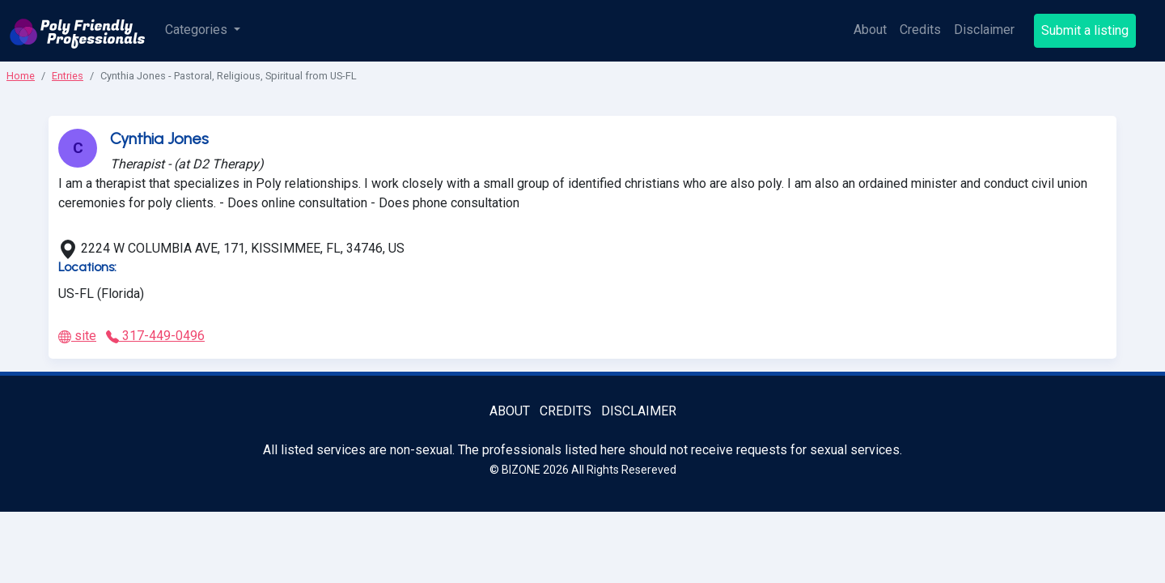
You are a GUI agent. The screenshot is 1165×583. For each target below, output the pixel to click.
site (77, 335)
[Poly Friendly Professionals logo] (78, 30)
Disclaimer (984, 29)
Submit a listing (1085, 30)
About (870, 29)
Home (20, 76)
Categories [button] (198, 29)
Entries (67, 76)
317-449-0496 (155, 335)
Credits (920, 29)
